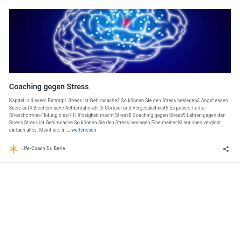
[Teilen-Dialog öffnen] (226, 146)
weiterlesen (83, 130)
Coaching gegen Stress (49, 86)
